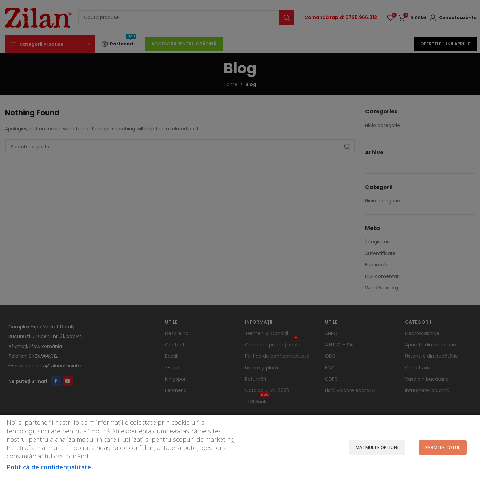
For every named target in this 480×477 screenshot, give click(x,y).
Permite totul (442, 447)
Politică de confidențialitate (49, 467)
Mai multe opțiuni (377, 447)
